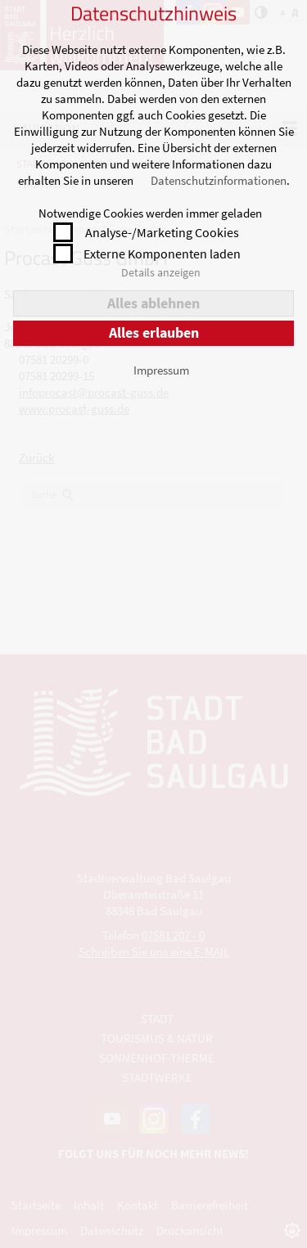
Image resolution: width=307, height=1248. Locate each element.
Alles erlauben (154, 332)
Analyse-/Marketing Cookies (162, 232)
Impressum (161, 370)
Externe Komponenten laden (162, 253)
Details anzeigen (161, 272)
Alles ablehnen (153, 303)
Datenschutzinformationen (219, 180)
